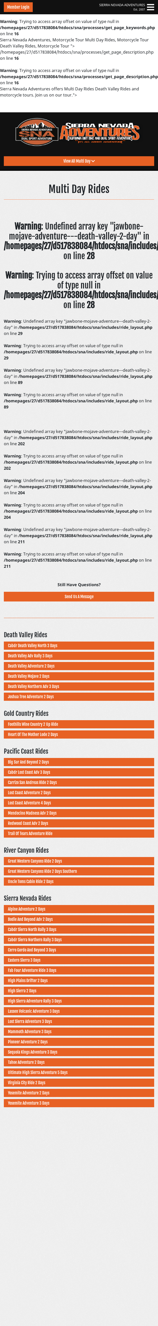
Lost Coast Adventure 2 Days (29, 792)
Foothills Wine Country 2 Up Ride (33, 724)
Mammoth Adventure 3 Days (29, 1031)
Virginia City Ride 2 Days (26, 1082)
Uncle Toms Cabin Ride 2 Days (30, 881)
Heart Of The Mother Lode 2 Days (33, 734)
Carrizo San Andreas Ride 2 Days (32, 782)
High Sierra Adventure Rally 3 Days (35, 1001)
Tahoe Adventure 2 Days (26, 1062)
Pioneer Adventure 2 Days (28, 1041)
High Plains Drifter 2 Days (28, 980)
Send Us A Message (79, 596)
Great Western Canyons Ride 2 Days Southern (42, 871)
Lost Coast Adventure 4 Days (29, 802)
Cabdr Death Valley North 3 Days (32, 645)
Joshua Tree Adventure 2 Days (31, 696)
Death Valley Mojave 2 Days (28, 676)
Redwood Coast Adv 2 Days (28, 823)
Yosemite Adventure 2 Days (28, 1092)
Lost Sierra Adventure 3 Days (30, 1021)
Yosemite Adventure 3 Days (28, 1103)
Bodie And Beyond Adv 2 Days (30, 919)
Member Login (18, 7)
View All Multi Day (79, 161)
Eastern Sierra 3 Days (24, 960)
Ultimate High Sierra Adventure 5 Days (37, 1072)
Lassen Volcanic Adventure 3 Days (34, 1011)
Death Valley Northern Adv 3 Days (33, 686)
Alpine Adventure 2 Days (26, 909)
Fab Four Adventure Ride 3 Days (32, 970)
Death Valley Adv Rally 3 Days (30, 655)
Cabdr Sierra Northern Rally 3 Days (35, 939)
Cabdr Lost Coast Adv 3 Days (29, 772)
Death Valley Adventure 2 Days (31, 666)
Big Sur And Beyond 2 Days (28, 762)
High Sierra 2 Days (22, 990)
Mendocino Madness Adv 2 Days (32, 813)
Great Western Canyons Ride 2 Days (35, 861)
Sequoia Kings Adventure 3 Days (32, 1052)
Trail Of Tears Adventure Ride (30, 833)
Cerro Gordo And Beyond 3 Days (32, 950)
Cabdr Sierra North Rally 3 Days (32, 929)
